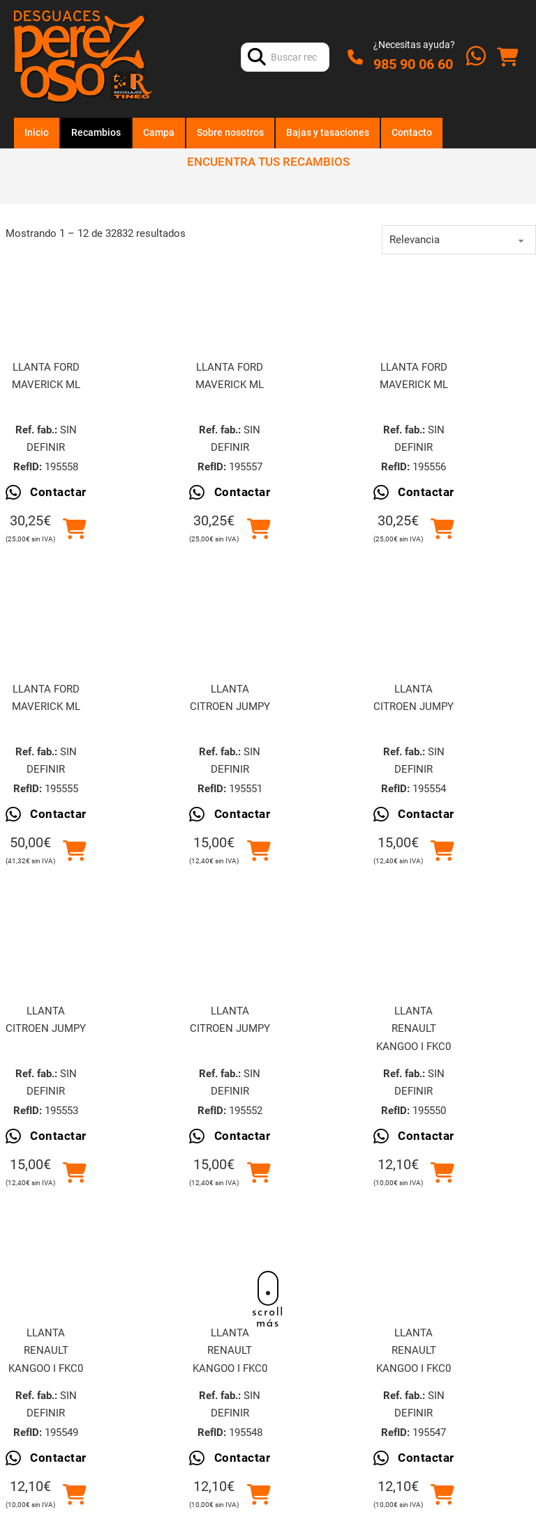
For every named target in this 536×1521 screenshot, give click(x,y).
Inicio (36, 132)
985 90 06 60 (413, 64)
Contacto (412, 132)
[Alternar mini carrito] (507, 57)
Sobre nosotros (230, 132)
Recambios (96, 132)
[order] (459, 239)
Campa (158, 132)
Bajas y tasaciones (327, 132)
